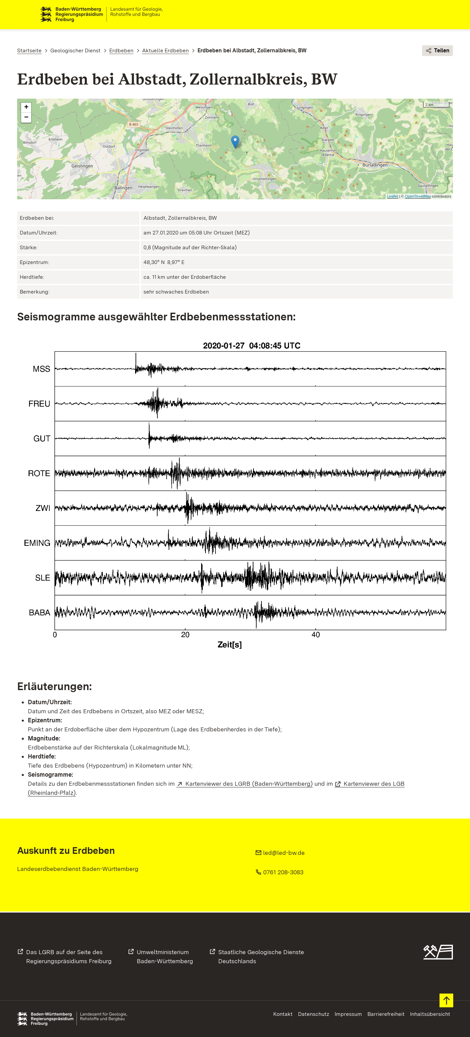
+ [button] (26, 109)
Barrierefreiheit (386, 1014)
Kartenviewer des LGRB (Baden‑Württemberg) (249, 784)
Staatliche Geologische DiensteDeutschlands (261, 956)
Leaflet (392, 197)
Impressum (348, 1014)
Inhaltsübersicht (430, 1014)
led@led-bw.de (284, 853)
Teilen (437, 51)
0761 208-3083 (283, 873)
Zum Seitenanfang (446, 1000)
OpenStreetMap (418, 197)
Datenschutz (313, 1014)
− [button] (26, 119)
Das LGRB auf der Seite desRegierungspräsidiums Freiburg (69, 956)
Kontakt (283, 1014)
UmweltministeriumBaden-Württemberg (165, 956)
